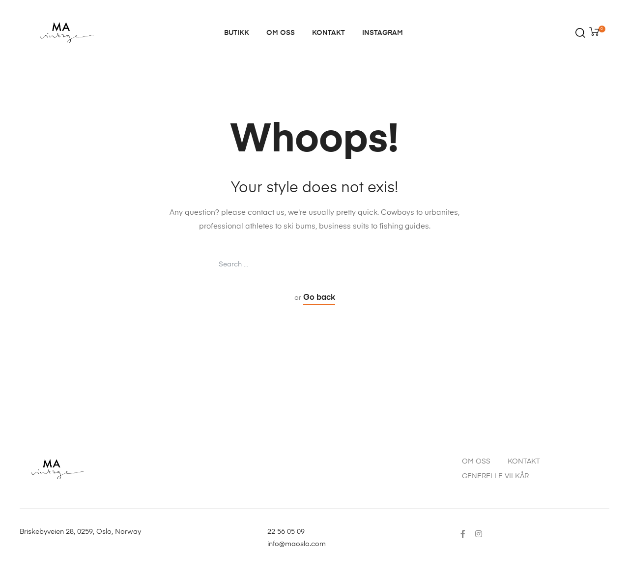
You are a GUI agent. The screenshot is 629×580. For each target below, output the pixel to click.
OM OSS (280, 32)
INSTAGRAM (382, 32)
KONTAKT (328, 32)
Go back (319, 298)
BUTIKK (236, 32)
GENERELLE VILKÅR (495, 476)
